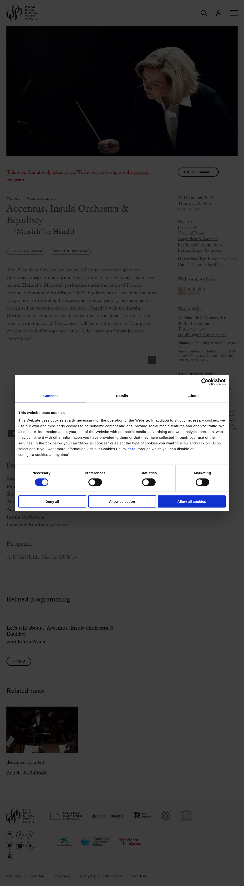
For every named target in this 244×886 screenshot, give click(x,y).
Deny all (52, 501)
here (131, 449)
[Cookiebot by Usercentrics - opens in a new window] (205, 382)
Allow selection (122, 501)
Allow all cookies (191, 501)
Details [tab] (122, 396)
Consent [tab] (50, 396)
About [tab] (193, 396)
